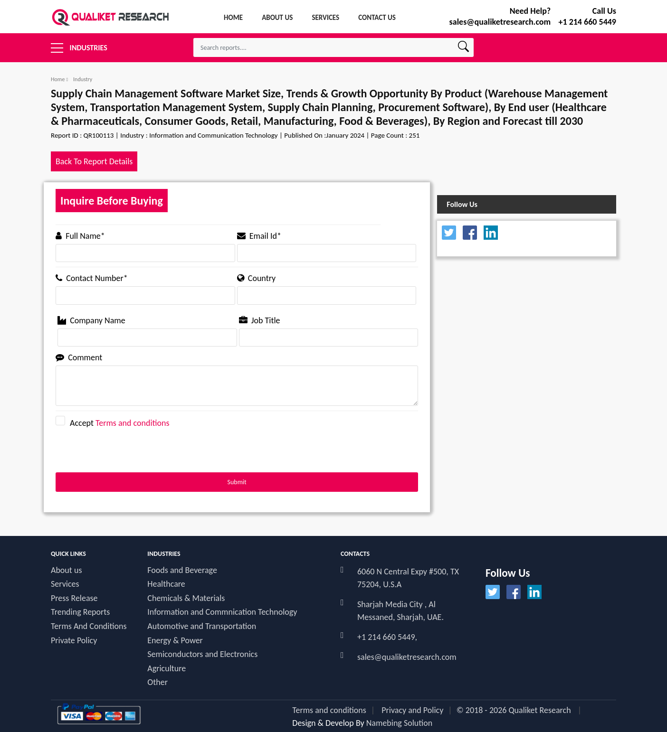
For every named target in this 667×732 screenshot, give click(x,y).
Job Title (259, 320)
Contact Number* (92, 278)
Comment (79, 357)
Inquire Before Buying (111, 200)
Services (65, 584)
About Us (277, 17)
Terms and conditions (132, 423)
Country (256, 278)
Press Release (74, 598)
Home (233, 17)
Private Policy (74, 641)
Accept (116, 422)
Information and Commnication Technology (222, 612)
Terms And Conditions (88, 626)
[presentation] (128, 453)
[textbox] (333, 47)
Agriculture (166, 669)
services (325, 17)
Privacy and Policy (412, 710)
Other (157, 682)
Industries (79, 45)
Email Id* (259, 236)
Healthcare (166, 584)
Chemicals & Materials (186, 598)
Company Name (91, 320)
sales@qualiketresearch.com (407, 657)
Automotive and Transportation (201, 626)
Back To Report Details (94, 161)
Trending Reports (80, 612)
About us (66, 570)
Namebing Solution (399, 723)
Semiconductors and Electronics (202, 654)
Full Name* (80, 236)
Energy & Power (175, 641)
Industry (82, 79)
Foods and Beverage (182, 570)
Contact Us (377, 17)
